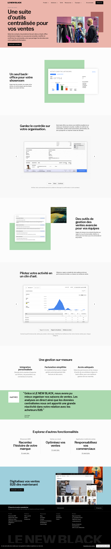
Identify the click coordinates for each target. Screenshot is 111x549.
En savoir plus (25, 453)
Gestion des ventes (13, 517)
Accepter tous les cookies (103, 546)
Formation (42, 517)
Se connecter (89, 2)
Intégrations (11, 522)
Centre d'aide (43, 524)
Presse (57, 519)
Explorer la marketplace (45, 521)
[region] (55, 546)
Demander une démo (15, 44)
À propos (58, 516)
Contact (42, 519)
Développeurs (43, 522)
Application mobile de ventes (15, 521)
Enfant (26, 517)
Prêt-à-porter (27, 516)
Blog (41, 516)
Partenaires (59, 517)
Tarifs (61, 2)
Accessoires (27, 519)
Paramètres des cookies (89, 546)
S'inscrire (99, 2)
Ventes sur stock (12, 519)
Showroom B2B (12, 516)
